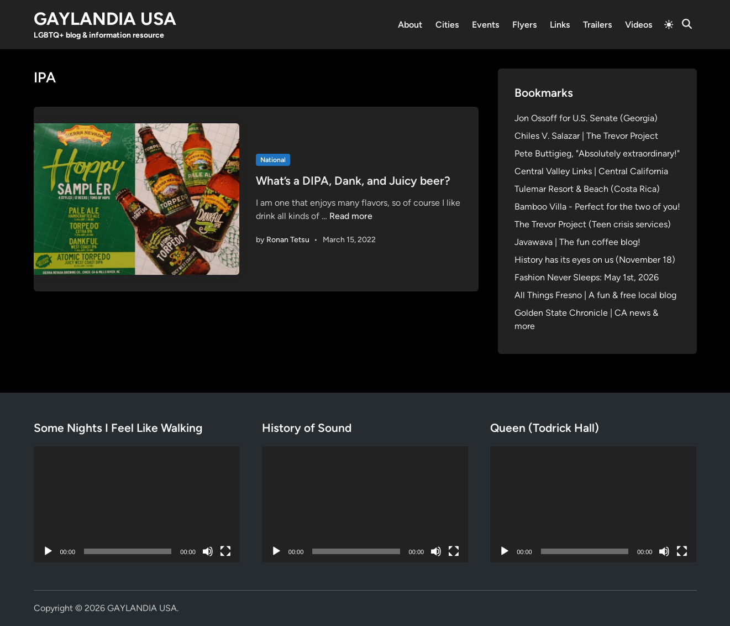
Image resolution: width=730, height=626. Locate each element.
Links (560, 24)
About (410, 24)
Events (485, 24)
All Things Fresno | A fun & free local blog (595, 295)
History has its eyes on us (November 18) (594, 259)
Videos (638, 24)
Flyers (524, 24)
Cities (447, 24)
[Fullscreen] (225, 551)
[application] (137, 504)
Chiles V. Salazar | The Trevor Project (586, 136)
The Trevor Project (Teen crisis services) (592, 224)
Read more (350, 216)
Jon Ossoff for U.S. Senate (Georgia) (586, 118)
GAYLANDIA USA (105, 18)
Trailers (597, 24)
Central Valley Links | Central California (591, 171)
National (273, 160)
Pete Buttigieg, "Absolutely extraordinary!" (597, 153)
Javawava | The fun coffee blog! (577, 242)
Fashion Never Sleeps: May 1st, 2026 (586, 277)
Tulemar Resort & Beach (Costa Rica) (587, 189)
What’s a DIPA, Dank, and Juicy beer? (353, 180)
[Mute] (207, 551)
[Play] (48, 551)
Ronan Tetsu (287, 239)
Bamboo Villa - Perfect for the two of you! (597, 206)
